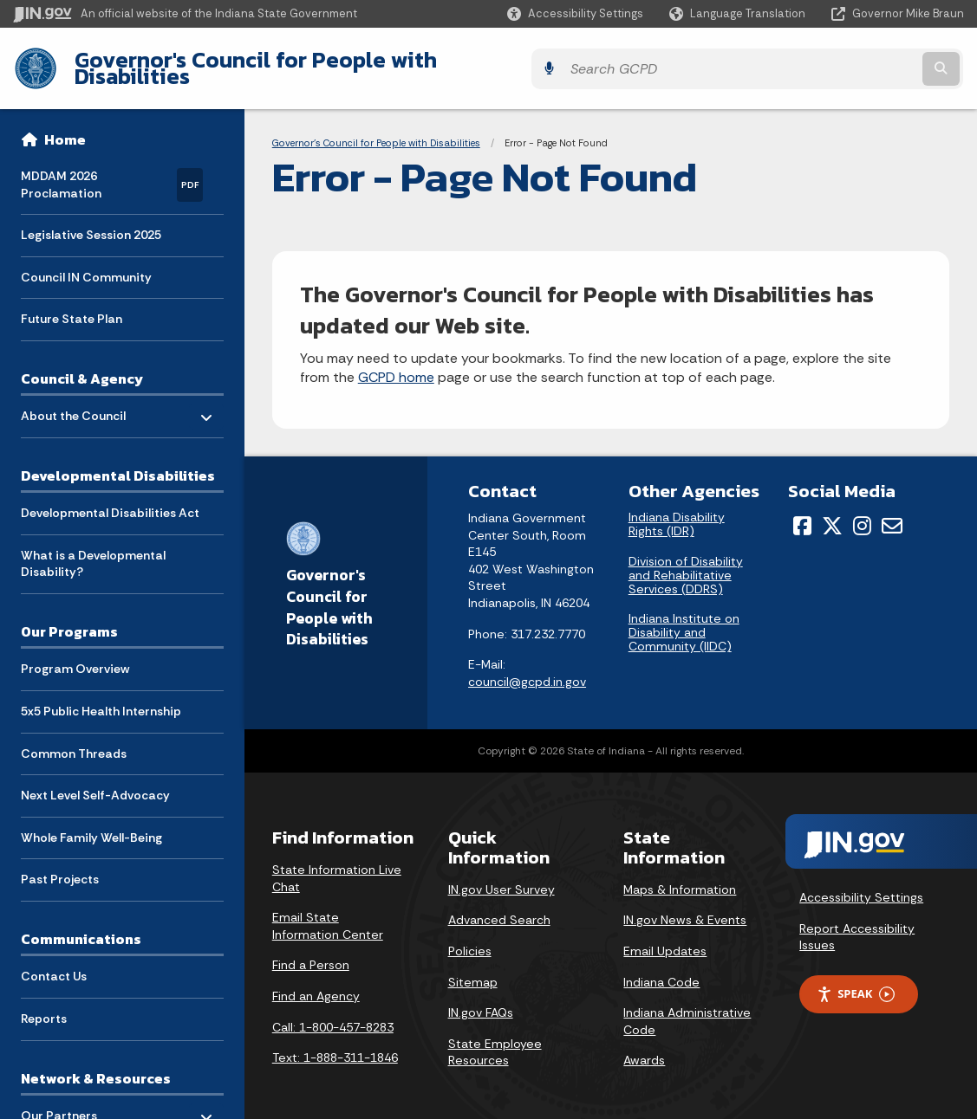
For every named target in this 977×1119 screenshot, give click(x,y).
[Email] (892, 512)
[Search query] (848, 62)
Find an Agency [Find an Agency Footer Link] (316, 983)
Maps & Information (679, 876)
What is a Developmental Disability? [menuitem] (93, 550)
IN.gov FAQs (480, 999)
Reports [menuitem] (44, 1005)
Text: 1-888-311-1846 (335, 1044)
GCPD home (396, 364)
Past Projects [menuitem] (60, 867)
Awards (644, 1047)
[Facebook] (802, 512)
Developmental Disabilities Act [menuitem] (110, 500)
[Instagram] (862, 512)
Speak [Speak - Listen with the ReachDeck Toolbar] (856, 981)
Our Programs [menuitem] (69, 619)
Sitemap (473, 968)
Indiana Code (661, 968)
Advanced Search (499, 907)
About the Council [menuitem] (73, 399)
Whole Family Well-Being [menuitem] (91, 824)
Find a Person (310, 952)
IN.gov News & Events (684, 907)
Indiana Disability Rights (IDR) (677, 511)
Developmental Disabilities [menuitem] (118, 462)
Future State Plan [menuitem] (71, 306)
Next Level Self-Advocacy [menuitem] (95, 783)
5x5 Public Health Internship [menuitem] (101, 699)
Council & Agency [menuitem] (82, 365)
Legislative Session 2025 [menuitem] (91, 222)
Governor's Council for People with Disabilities (312, 61)
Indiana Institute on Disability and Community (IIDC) (684, 619)
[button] (575, 13)
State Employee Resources (495, 1038)
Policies (470, 938)
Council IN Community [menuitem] (86, 264)
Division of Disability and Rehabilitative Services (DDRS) (686, 561)
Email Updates (665, 938)
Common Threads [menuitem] (74, 740)
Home (65, 126)
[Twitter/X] (832, 512)
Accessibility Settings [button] (861, 884)
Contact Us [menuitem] (54, 964)
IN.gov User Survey (501, 876)
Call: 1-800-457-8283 (333, 1013)
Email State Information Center (327, 912)
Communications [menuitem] (81, 925)
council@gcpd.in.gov (527, 668)
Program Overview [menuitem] (75, 656)
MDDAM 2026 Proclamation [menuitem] (112, 172)
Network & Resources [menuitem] (96, 1065)
